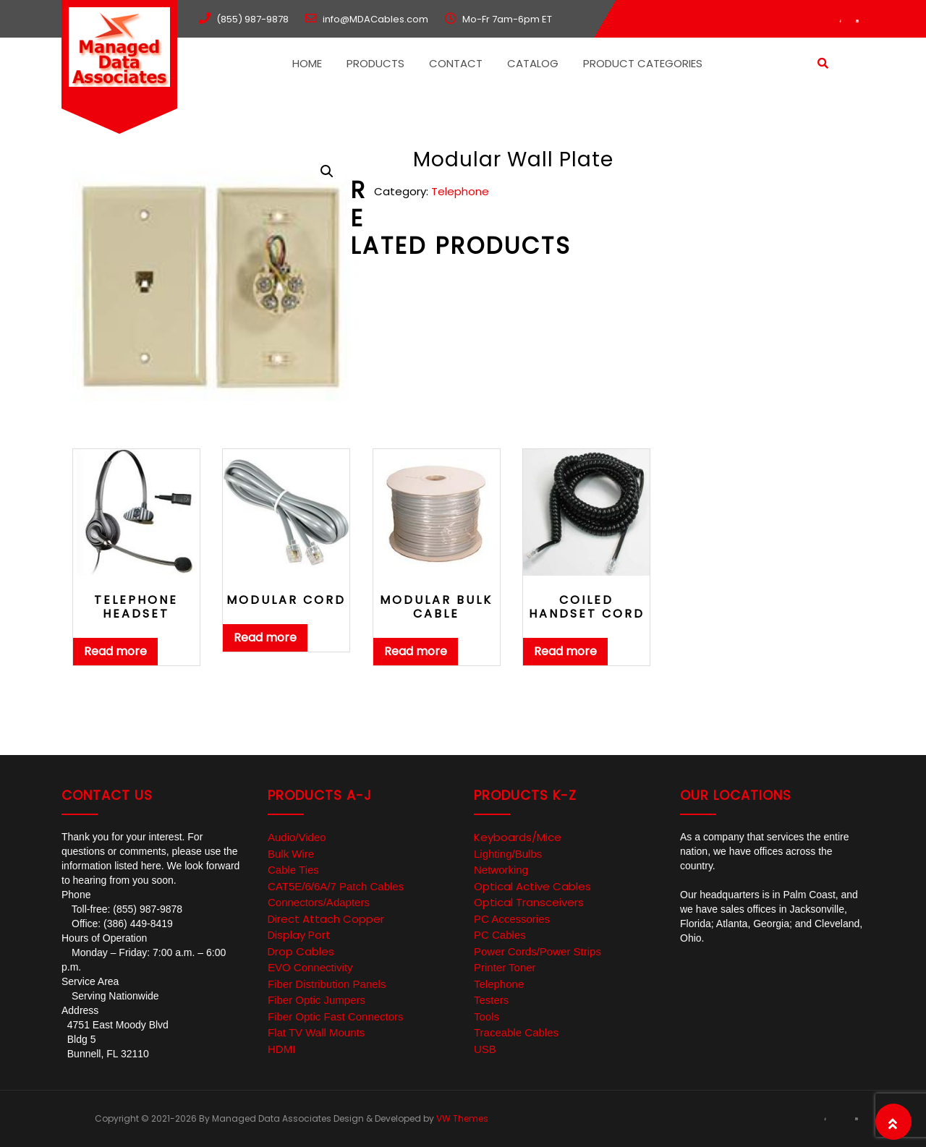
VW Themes (461, 1118)
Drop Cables (301, 951)
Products (375, 63)
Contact (456, 63)
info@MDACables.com (375, 19)
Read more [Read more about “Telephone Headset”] (115, 651)
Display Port (299, 934)
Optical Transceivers (529, 902)
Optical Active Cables (532, 886)
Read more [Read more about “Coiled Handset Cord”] (565, 651)
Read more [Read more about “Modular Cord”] (265, 637)
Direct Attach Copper (326, 918)
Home (307, 63)
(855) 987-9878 (252, 19)
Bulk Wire (291, 854)
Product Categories (642, 63)
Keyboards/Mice (517, 837)
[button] (327, 171)
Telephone (460, 191)
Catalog (532, 63)
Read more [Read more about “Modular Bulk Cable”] (415, 651)
